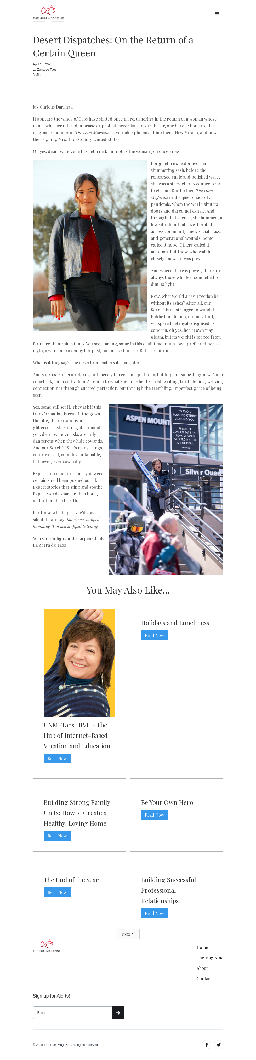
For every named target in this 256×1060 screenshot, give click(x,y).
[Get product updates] (72, 1012)
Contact (204, 978)
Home (202, 947)
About (202, 968)
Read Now (57, 758)
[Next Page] (128, 934)
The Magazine (210, 957)
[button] (217, 14)
